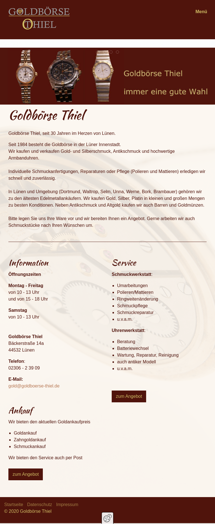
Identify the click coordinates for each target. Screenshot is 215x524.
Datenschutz (39, 504)
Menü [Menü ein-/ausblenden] (201, 11)
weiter (23, 100)
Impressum (67, 504)
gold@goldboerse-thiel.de (34, 386)
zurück (9, 100)
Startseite (13, 504)
